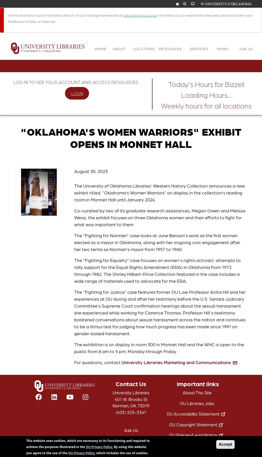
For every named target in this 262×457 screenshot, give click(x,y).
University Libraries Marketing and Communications (180, 362)
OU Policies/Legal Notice (197, 435)
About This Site (197, 392)
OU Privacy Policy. (99, 448)
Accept (225, 446)
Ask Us (131, 430)
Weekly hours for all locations (206, 105)
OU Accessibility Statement (197, 413)
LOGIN (77, 93)
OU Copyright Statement (197, 424)
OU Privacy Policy (81, 454)
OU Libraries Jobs (197, 403)
